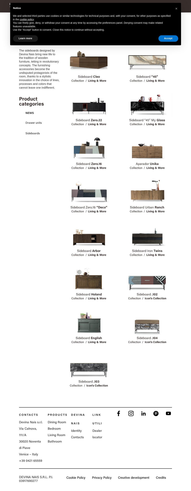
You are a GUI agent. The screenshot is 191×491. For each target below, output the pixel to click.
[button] (176, 8)
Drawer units (33, 123)
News (29, 113)
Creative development (133, 478)
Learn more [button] (25, 38)
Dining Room (57, 422)
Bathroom (55, 441)
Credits (161, 478)
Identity (76, 431)
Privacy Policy (101, 478)
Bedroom (54, 429)
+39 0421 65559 (30, 461)
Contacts (77, 437)
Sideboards (32, 133)
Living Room (56, 435)
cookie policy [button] (27, 19)
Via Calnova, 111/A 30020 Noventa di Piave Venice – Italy (30, 441)
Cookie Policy (75, 478)
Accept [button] (168, 38)
